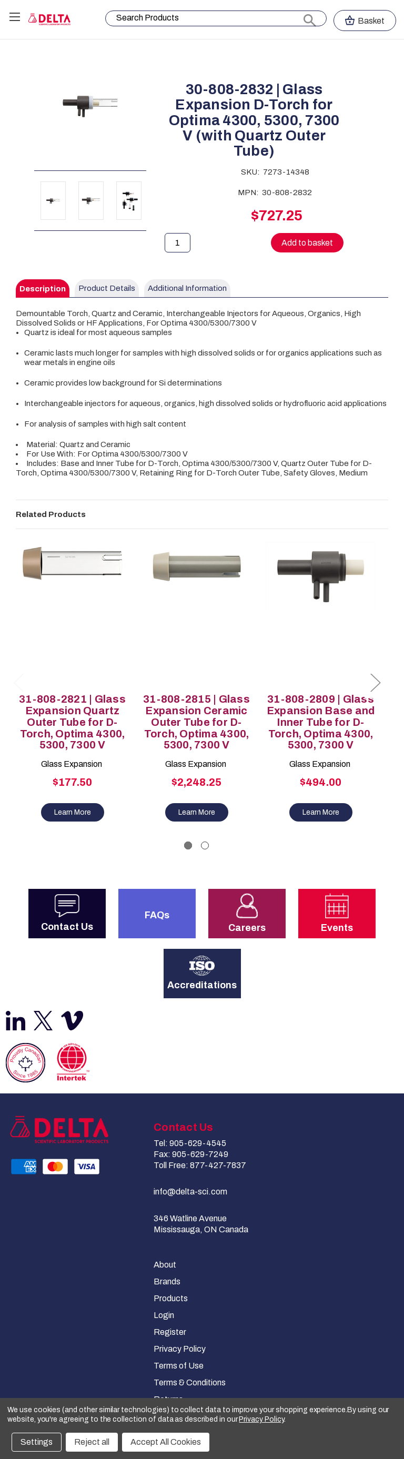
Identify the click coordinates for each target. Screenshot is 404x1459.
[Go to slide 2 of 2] (205, 845)
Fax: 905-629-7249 (191, 1154)
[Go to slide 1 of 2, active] (188, 845)
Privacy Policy (180, 1348)
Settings (37, 1441)
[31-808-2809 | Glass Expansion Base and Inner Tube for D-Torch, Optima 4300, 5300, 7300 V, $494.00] (321, 614)
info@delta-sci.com (190, 1191)
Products (171, 1298)
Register (170, 1332)
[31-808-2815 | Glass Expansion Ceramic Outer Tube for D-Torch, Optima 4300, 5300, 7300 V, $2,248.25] (196, 614)
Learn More (72, 812)
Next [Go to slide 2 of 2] (375, 682)
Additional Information (187, 288)
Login (164, 1315)
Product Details (106, 288)
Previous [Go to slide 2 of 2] (18, 682)
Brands (167, 1281)
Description (42, 289)
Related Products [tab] (51, 514)
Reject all (91, 1441)
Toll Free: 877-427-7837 (200, 1165)
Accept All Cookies (165, 1441)
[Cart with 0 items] (365, 21)
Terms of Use (179, 1365)
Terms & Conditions (190, 1382)
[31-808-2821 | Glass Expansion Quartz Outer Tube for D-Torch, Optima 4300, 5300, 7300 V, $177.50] (72, 614)
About (165, 1264)
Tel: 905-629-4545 (190, 1143)
